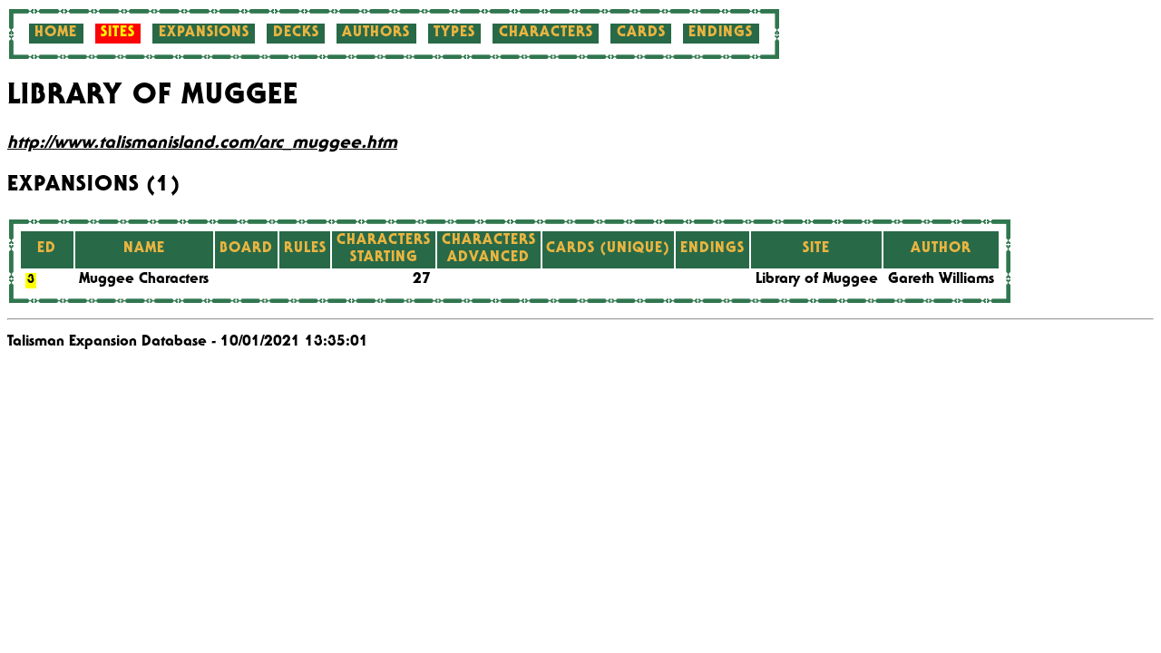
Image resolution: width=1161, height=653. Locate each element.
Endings (720, 33)
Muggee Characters (144, 280)
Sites (118, 33)
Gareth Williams (941, 280)
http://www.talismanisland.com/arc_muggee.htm (202, 144)
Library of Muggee (817, 280)
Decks (296, 33)
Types (454, 33)
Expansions (204, 33)
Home (55, 33)
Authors (376, 33)
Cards (641, 33)
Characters (546, 33)
